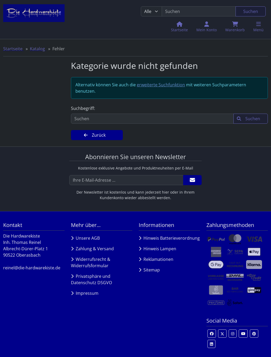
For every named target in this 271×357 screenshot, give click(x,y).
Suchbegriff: (83, 108)
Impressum (84, 293)
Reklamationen (156, 259)
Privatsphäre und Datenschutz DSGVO (91, 279)
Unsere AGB (85, 238)
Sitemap (149, 270)
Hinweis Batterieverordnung (169, 238)
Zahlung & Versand (92, 249)
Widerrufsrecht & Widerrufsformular (90, 262)
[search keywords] (199, 11)
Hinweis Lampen (157, 249)
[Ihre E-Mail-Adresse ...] (126, 180)
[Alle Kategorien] (151, 11)
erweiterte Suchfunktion (161, 85)
